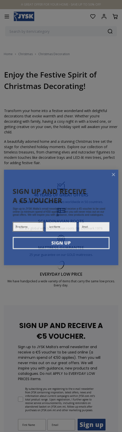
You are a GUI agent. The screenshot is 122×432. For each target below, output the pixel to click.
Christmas (25, 54)
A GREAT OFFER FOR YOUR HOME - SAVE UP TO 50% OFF (61, 4)
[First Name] (32, 379)
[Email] (61, 379)
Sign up (91, 379)
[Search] (110, 31)
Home (8, 54)
